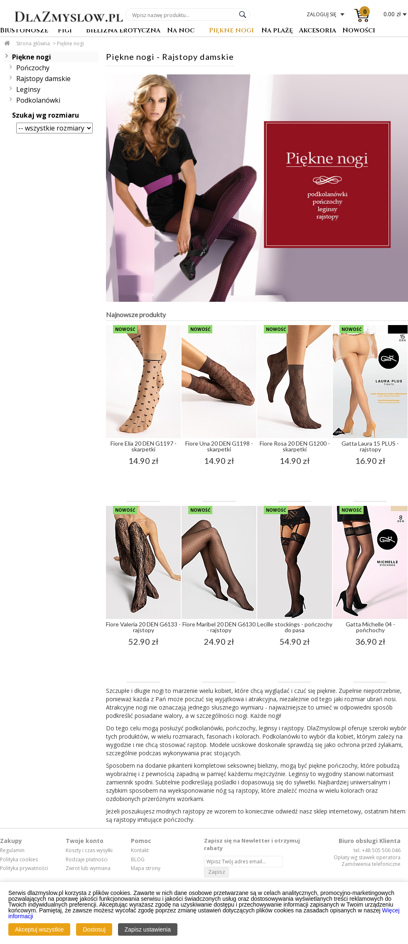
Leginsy (28, 89)
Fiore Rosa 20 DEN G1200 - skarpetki (295, 446)
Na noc (180, 31)
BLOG (138, 859)
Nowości (358, 31)
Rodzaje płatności (87, 859)
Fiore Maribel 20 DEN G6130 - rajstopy (219, 627)
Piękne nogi (231, 31)
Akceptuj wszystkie (39, 929)
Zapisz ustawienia (148, 929)
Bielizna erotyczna (123, 31)
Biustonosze (24, 31)
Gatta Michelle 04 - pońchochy (370, 627)
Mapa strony (145, 868)
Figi (65, 31)
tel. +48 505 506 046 (377, 850)
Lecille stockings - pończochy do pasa (294, 627)
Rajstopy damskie (43, 78)
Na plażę (277, 31)
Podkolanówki (38, 100)
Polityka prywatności (24, 868)
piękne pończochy (333, 765)
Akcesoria (317, 31)
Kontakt (140, 850)
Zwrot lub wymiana (88, 868)
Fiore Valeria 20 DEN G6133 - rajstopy (143, 627)
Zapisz (216, 871)
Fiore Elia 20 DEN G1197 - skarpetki (144, 446)
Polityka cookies (19, 859)
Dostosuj (94, 929)
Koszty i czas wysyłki (89, 850)
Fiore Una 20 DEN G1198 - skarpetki (219, 446)
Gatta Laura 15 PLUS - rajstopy (370, 446)
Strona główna (33, 43)
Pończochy (32, 67)
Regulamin (12, 850)
